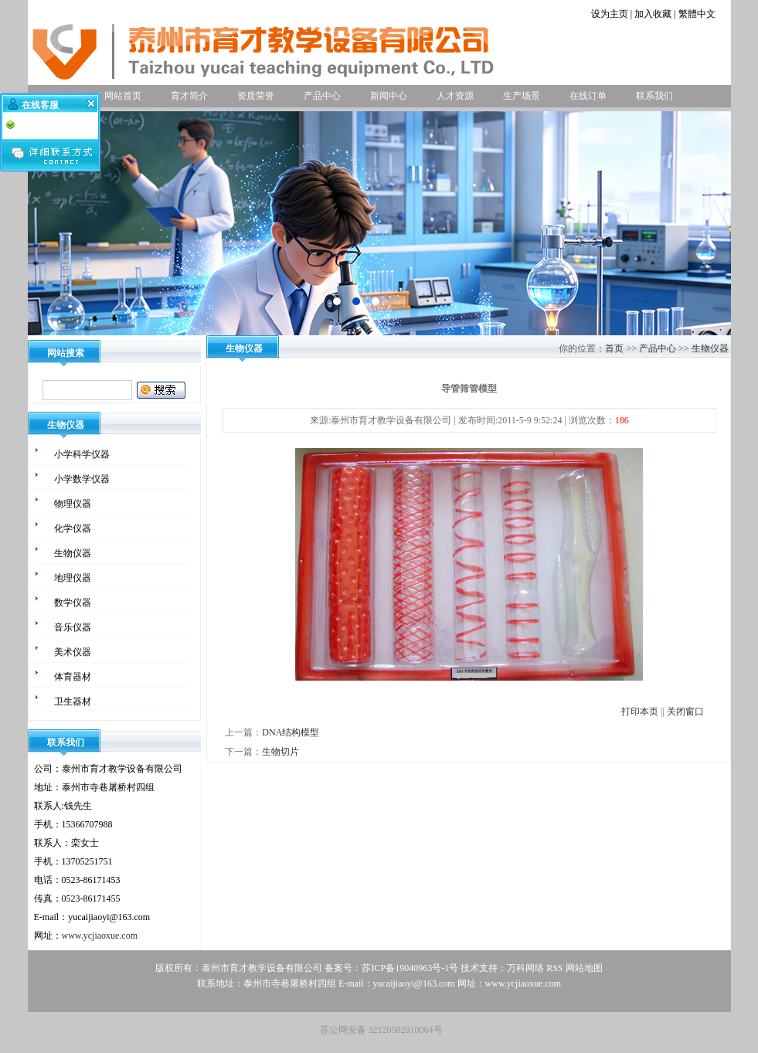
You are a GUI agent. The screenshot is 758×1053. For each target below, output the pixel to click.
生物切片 (280, 751)
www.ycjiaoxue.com (100, 935)
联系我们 (654, 95)
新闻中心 (388, 95)
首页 (614, 348)
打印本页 (639, 711)
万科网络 (526, 968)
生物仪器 (710, 348)
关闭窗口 (685, 711)
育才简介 (189, 95)
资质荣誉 (255, 95)
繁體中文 (697, 13)
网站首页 (122, 95)
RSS (554, 968)
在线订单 (588, 95)
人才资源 (455, 95)
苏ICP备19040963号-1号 (410, 968)
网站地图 (584, 968)
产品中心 (322, 95)
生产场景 (521, 95)
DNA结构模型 (290, 732)
